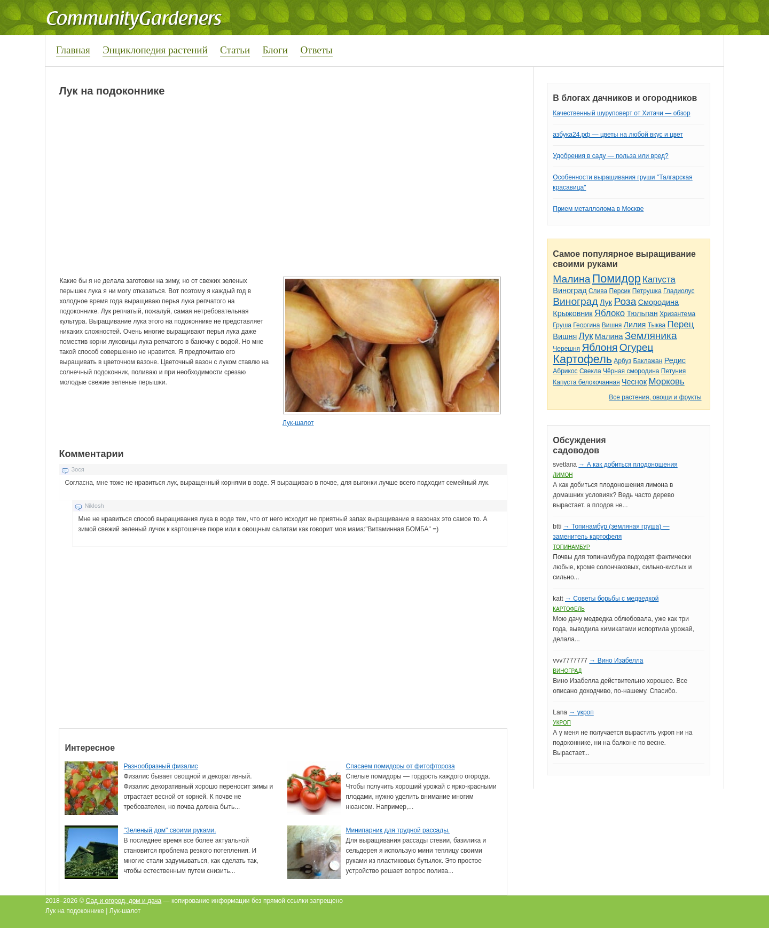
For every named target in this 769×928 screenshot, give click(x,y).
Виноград (569, 290)
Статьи (235, 50)
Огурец (636, 347)
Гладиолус (678, 291)
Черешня (566, 348)
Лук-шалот (298, 423)
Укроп (562, 723)
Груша (562, 325)
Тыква (657, 325)
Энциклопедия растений (155, 50)
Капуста (659, 279)
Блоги (275, 50)
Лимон (562, 475)
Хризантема (677, 314)
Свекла (590, 371)
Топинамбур (571, 547)
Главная (73, 50)
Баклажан (647, 361)
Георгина (586, 325)
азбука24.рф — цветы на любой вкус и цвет (618, 134)
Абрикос (565, 371)
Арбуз (622, 361)
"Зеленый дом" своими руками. (169, 830)
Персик (620, 291)
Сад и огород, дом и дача (124, 901)
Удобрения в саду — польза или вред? (610, 156)
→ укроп (581, 712)
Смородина (658, 302)
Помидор (616, 278)
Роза (625, 301)
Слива (597, 291)
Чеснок (634, 382)
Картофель (582, 359)
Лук (606, 302)
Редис (675, 360)
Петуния (673, 371)
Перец (681, 324)
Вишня (612, 325)
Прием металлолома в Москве (598, 209)
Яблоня (599, 347)
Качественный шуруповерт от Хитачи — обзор (621, 113)
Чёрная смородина (631, 371)
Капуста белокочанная (586, 382)
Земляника (651, 335)
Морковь (666, 381)
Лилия (635, 324)
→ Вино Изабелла (616, 660)
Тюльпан (641, 313)
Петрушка (647, 291)
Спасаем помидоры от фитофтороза (400, 766)
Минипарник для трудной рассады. (398, 830)
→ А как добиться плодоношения (627, 464)
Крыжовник (572, 313)
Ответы (316, 50)
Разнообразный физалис (160, 766)
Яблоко (609, 313)
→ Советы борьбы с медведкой (611, 598)
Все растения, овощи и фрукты (655, 397)
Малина (571, 279)
